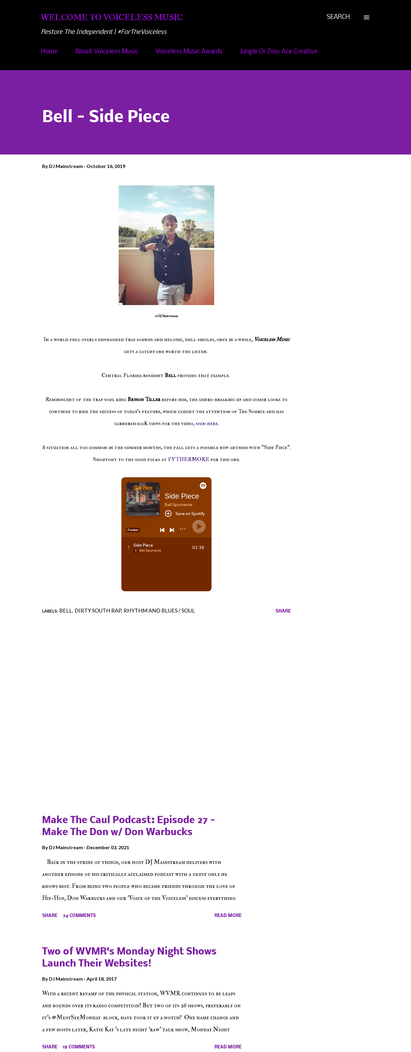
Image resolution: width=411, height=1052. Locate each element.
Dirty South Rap (98, 610)
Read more (228, 915)
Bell (65, 610)
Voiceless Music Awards (189, 51)
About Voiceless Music (106, 51)
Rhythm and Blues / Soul (159, 610)
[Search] (338, 17)
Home (49, 51)
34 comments (79, 915)
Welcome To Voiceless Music (112, 17)
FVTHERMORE (189, 459)
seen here (207, 423)
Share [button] (283, 611)
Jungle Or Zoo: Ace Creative (279, 51)
